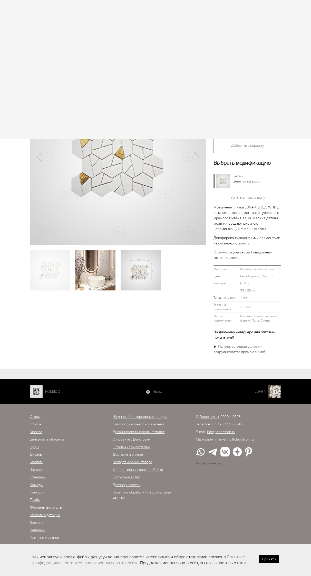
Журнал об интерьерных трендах (140, 417)
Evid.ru (221, 463)
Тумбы (35, 500)
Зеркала (36, 522)
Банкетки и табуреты (47, 439)
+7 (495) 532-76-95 (227, 424)
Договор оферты (126, 485)
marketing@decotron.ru (234, 439)
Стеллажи (38, 477)
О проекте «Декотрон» (132, 439)
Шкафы (36, 470)
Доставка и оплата (128, 454)
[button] (39, 156)
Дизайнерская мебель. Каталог (138, 432)
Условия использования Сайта (138, 470)
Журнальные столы (46, 507)
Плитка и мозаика (44, 537)
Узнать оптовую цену (248, 197)
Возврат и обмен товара (132, 462)
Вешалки (37, 530)
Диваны (36, 454)
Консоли (37, 492)
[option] (118, 157)
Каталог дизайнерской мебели (138, 424)
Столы (35, 417)
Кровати (36, 462)
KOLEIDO (52, 391)
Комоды (36, 485)
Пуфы (34, 447)
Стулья (35, 424)
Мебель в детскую (45, 515)
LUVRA (260, 391)
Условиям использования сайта (108, 562)
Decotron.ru (209, 417)
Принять (269, 559)
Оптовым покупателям (131, 447)
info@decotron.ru (221, 432)
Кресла (36, 432)
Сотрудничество (126, 477)
